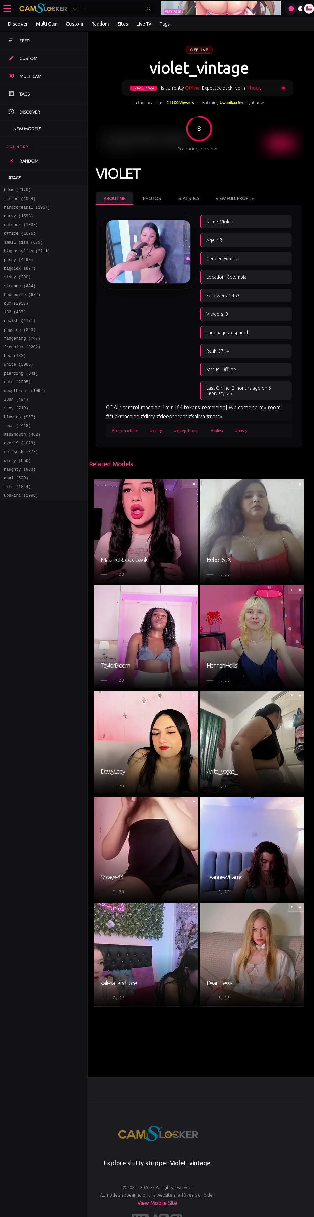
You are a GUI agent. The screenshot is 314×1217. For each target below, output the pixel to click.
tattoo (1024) (20, 200)
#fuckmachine (124, 430)
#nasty (241, 430)
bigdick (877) (20, 278)
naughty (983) (20, 502)
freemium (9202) (22, 366)
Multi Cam (46, 24)
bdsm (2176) (17, 190)
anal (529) (16, 512)
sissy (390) (17, 288)
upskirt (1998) (21, 531)
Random (100, 24)
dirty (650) (17, 492)
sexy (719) (16, 434)
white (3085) (18, 385)
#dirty (156, 430)
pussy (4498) (18, 268)
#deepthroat (186, 430)
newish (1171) (20, 337)
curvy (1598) (18, 220)
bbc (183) (15, 376)
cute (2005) (17, 405)
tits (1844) (17, 522)
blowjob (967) (20, 444)
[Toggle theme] (300, 8)
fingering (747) (22, 356)
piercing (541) (21, 395)
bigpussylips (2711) (27, 259)
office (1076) (20, 239)
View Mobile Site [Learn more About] (157, 1203)
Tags (165, 24)
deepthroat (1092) (24, 415)
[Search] (107, 8)
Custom (74, 24)
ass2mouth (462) (22, 463)
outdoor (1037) (21, 229)
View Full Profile (235, 198)
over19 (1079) (20, 473)
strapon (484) (20, 298)
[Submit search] (148, 8)
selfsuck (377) (21, 483)
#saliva (217, 430)
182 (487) (15, 327)
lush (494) (16, 424)
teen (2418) (17, 454)
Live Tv (143, 24)
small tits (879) (23, 249)
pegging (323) (20, 346)
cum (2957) (16, 317)
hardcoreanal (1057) (27, 210)
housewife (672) (22, 307)
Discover (18, 24)
